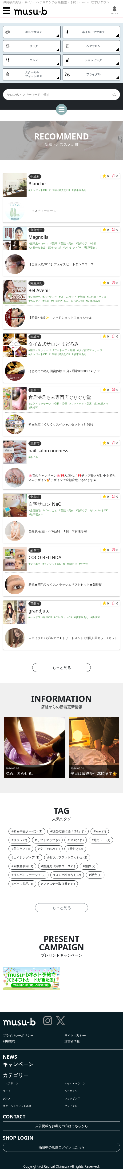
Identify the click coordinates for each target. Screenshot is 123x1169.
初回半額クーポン (25, 831)
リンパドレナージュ (27, 875)
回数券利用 (21, 866)
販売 (94, 875)
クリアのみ (47, 849)
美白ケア (19, 849)
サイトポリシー (75, 1035)
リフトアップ (46, 840)
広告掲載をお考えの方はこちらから (61, 1126)
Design (74, 840)
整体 (88, 866)
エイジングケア (24, 857)
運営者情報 (72, 1041)
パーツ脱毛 (21, 884)
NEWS (10, 1057)
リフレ (18, 840)
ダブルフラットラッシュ (66, 857)
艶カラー (100, 840)
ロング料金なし (66, 875)
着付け (74, 849)
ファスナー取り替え (57, 884)
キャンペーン (18, 1064)
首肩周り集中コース (57, 866)
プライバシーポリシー (18, 1035)
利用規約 (9, 1041)
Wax (98, 831)
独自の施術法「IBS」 (66, 831)
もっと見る (61, 667)
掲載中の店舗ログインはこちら (62, 1147)
